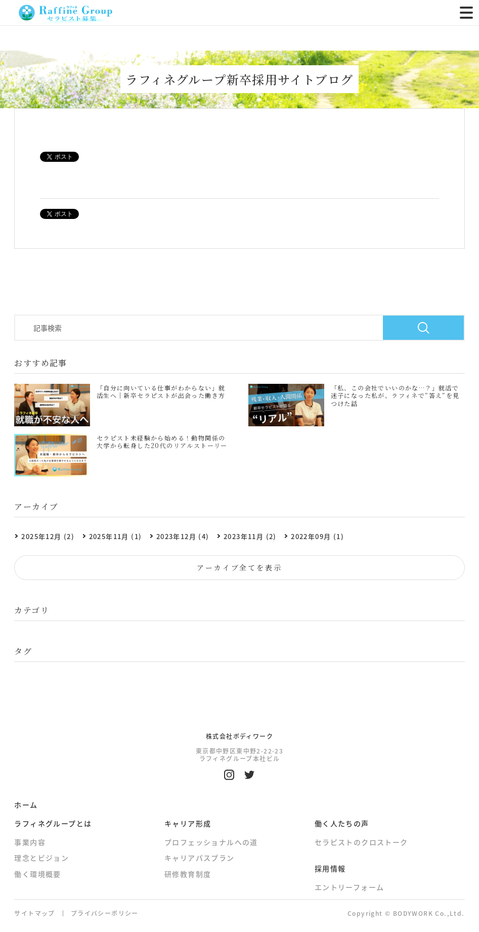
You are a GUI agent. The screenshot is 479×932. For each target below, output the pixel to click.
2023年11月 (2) (250, 536)
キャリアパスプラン (199, 858)
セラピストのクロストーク (361, 842)
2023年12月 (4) (182, 536)
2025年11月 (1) (115, 536)
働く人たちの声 (342, 823)
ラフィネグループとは (53, 823)
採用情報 (330, 868)
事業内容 (30, 842)
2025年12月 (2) (47, 536)
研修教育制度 (187, 874)
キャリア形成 (187, 823)
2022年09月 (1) (317, 536)
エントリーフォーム (349, 887)
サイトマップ (34, 913)
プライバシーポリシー (105, 913)
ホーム (25, 805)
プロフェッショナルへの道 (211, 842)
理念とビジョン (41, 858)
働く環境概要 (37, 874)
